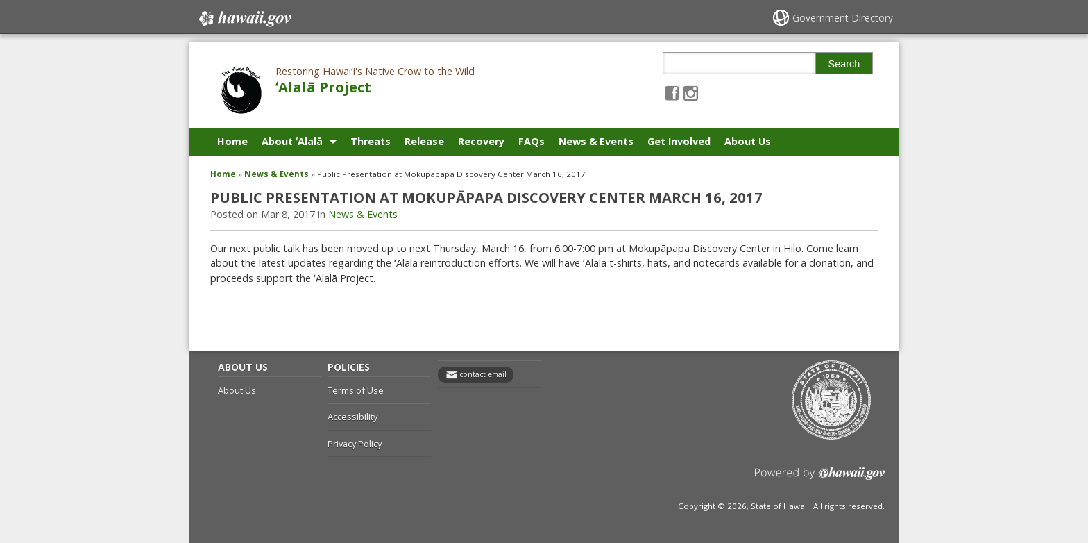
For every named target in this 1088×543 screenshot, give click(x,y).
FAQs (531, 141)
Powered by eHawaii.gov (820, 478)
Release (424, 141)
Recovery (481, 141)
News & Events (596, 141)
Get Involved (679, 141)
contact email (483, 374)
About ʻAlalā (292, 141)
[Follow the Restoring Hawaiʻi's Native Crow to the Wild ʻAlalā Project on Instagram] (690, 92)
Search (844, 63)
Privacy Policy (355, 443)
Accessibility (352, 416)
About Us (747, 141)
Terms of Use (356, 390)
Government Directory (842, 17)
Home (232, 141)
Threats (370, 141)
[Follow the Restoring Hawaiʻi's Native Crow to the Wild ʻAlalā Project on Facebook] (672, 92)
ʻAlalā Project (323, 87)
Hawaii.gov (244, 18)
